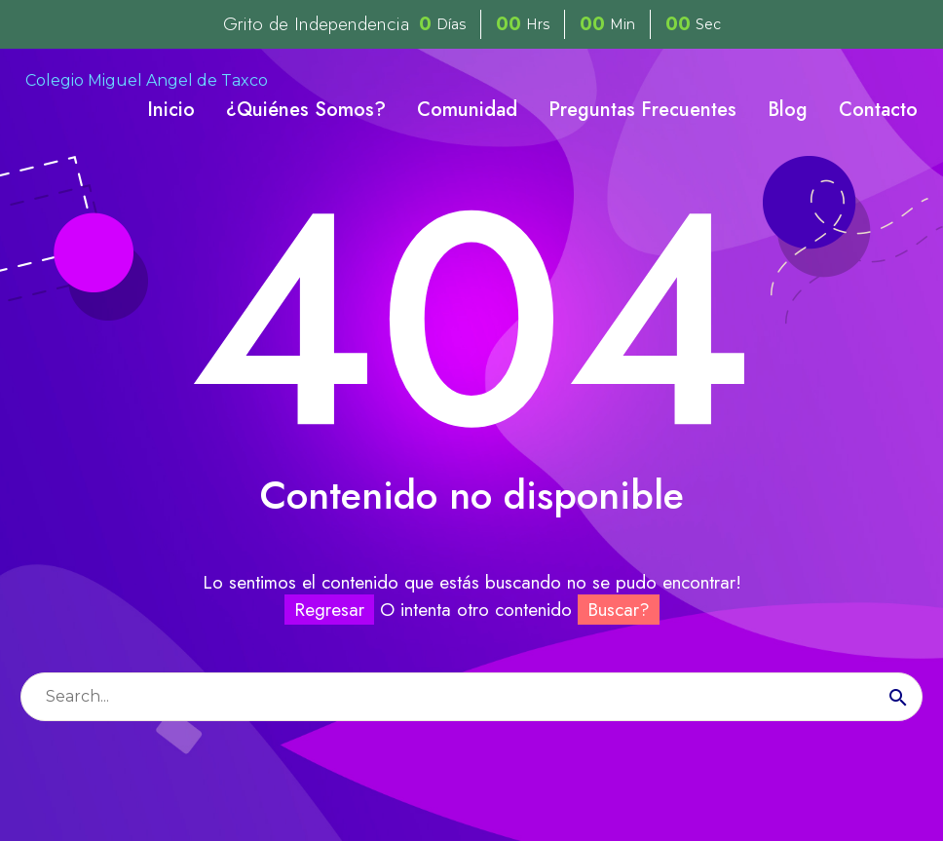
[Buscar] (471, 696)
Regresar (329, 609)
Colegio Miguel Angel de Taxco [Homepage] (146, 80)
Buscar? (618, 609)
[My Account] (901, 81)
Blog (788, 110)
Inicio (171, 110)
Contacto (878, 110)
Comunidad (467, 110)
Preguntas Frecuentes (642, 110)
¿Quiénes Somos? (306, 110)
